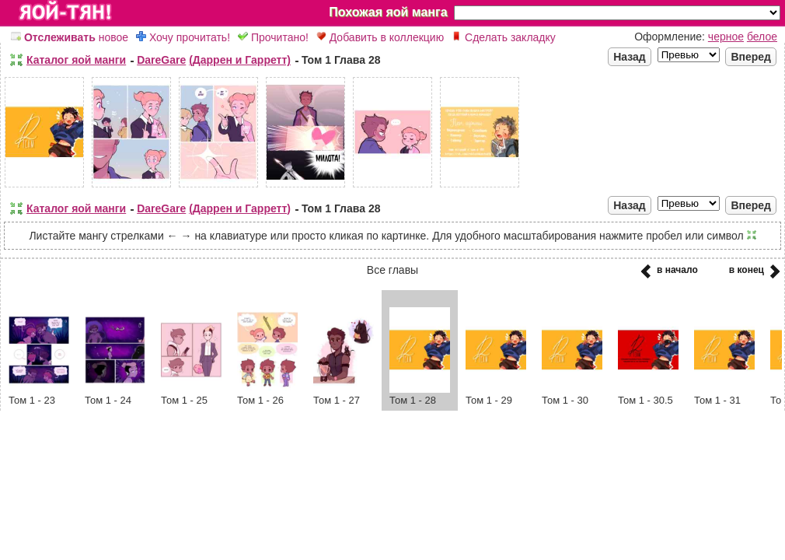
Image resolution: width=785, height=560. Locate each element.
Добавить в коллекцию (380, 37)
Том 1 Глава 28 (341, 60)
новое (69, 37)
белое (762, 36)
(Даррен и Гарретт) (240, 60)
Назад (629, 57)
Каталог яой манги (76, 60)
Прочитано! (273, 37)
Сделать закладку (504, 37)
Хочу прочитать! (183, 37)
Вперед (751, 57)
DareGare (161, 60)
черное (726, 36)
